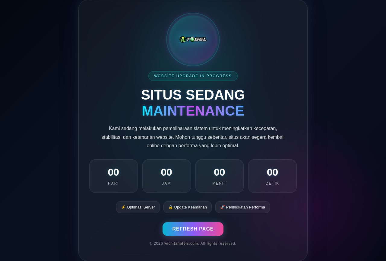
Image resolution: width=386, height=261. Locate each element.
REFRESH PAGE (193, 228)
